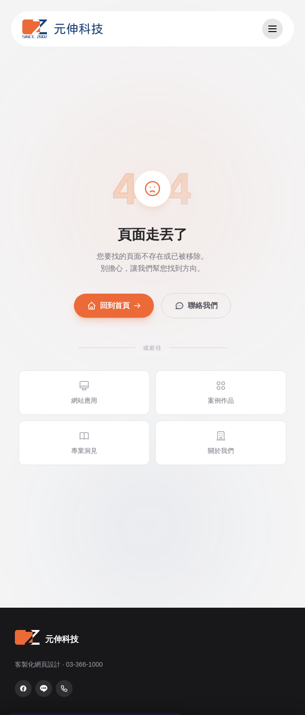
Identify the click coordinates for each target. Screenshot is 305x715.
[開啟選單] (272, 29)
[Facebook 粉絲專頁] (23, 688)
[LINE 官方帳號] (43, 688)
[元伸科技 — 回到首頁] (62, 29)
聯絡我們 (196, 305)
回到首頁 (114, 305)
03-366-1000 (84, 664)
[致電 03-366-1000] (64, 688)
